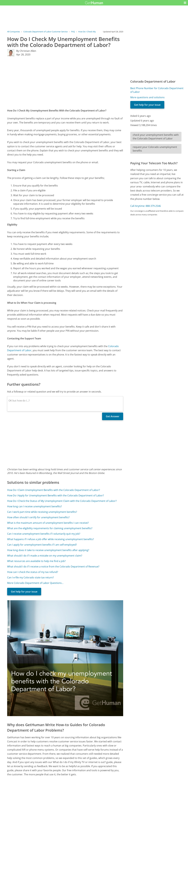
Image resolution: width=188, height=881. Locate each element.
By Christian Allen (26, 51)
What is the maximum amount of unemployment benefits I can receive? (48, 522)
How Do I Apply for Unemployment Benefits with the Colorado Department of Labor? (55, 495)
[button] (185, 2)
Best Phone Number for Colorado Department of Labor (156, 90)
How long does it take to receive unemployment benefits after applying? (48, 550)
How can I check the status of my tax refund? (32, 572)
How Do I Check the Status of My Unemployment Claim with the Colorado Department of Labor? (62, 501)
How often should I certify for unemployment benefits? (38, 517)
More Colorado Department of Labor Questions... (35, 583)
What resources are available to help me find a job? (36, 561)
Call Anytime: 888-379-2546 (145, 206)
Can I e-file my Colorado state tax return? (30, 577)
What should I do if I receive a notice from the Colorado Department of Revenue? (53, 566)
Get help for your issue (24, 591)
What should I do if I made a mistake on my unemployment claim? (44, 555)
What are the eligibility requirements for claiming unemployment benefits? (49, 528)
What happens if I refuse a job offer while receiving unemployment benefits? (50, 539)
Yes (100, 846)
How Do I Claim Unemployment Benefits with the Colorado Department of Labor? (53, 490)
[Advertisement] (65, 82)
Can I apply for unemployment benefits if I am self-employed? (42, 544)
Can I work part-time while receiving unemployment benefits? (42, 512)
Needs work (111, 846)
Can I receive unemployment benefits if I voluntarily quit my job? (43, 533)
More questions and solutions (147, 97)
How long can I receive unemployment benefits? (34, 506)
